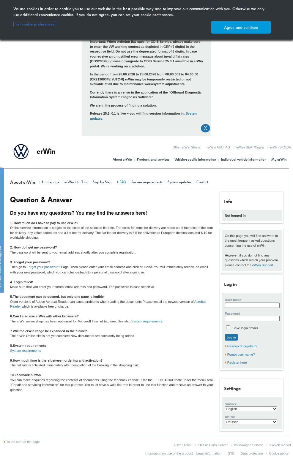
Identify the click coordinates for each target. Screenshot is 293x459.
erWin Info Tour (76, 182)
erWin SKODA (280, 147)
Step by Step (102, 182)
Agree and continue (241, 27)
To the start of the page (23, 442)
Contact (202, 182)
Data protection (252, 453)
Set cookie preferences (34, 24)
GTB (231, 453)
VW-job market (280, 445)
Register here (237, 362)
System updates (179, 182)
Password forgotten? (242, 346)
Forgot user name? (241, 354)
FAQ (122, 182)
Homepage (50, 182)
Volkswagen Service (248, 445)
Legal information (208, 453)
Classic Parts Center (213, 445)
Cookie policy (279, 453)
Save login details (245, 328)
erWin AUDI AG (218, 147)
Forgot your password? (43, 267)
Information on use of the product (169, 453)
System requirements (147, 182)
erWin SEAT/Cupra (250, 147)
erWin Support (262, 265)
